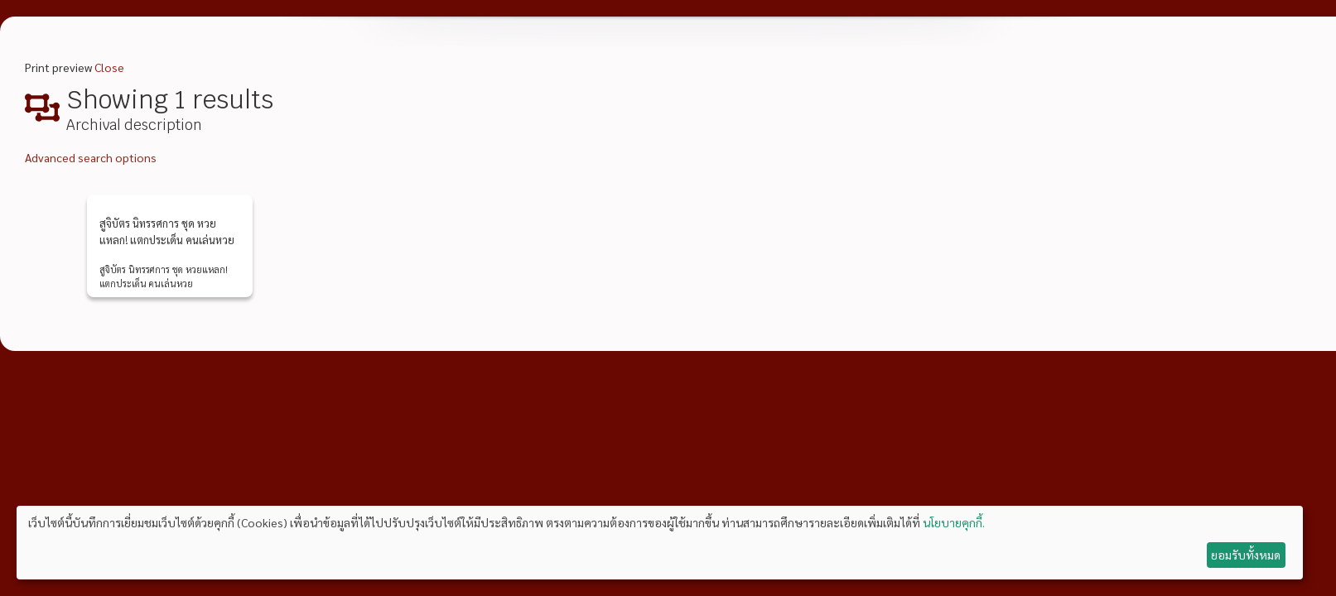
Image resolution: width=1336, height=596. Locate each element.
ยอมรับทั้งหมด (1246, 554)
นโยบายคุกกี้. (954, 522)
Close (109, 67)
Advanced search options (91, 157)
